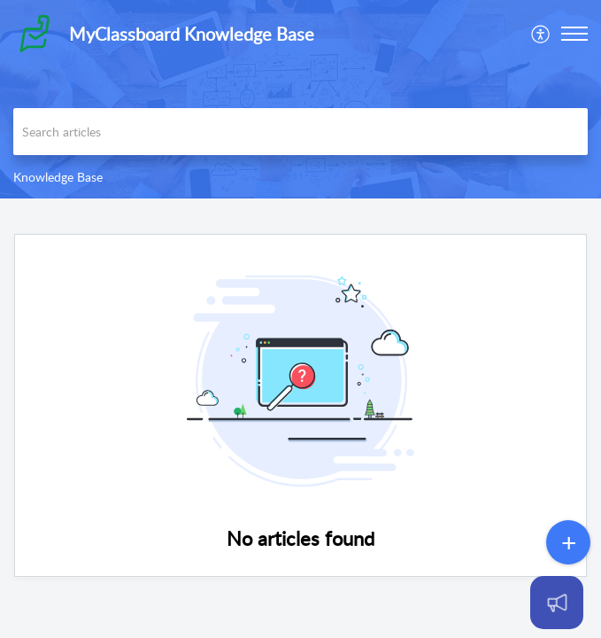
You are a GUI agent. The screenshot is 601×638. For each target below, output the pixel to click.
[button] (574, 33)
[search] (300, 131)
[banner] (300, 99)
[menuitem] (541, 33)
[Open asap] (565, 602)
